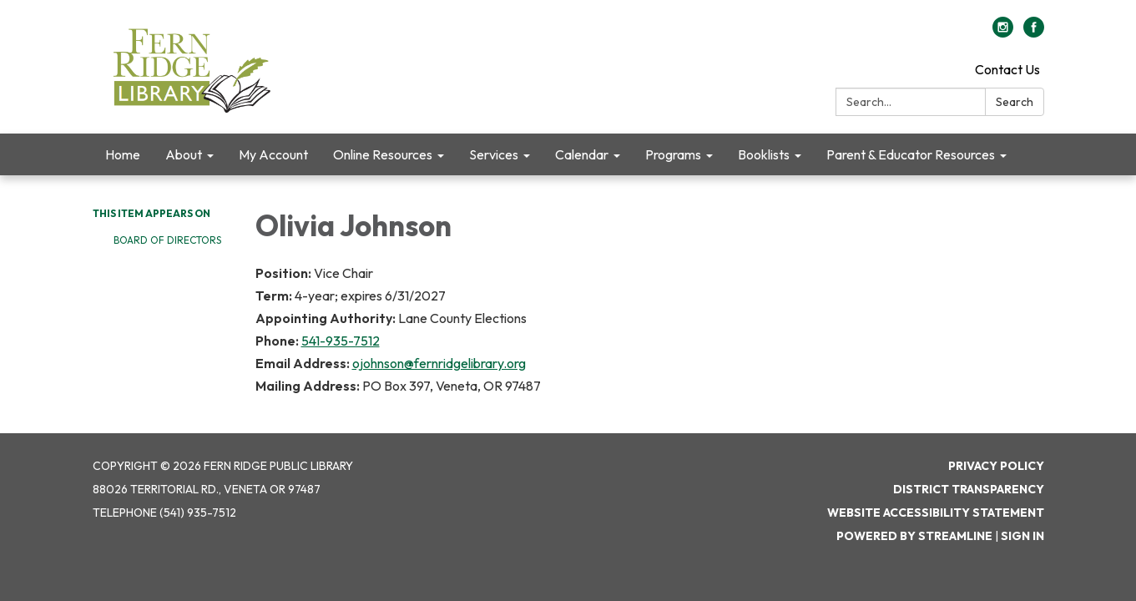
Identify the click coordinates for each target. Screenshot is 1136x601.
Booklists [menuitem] (764, 154)
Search (1014, 101)
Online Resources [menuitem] (382, 154)
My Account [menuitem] (273, 154)
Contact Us (1007, 69)
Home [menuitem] (122, 154)
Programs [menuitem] (673, 154)
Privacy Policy (996, 465)
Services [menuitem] (493, 154)
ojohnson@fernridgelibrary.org (439, 363)
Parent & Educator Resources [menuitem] (910, 154)
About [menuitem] (183, 154)
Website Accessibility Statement (935, 512)
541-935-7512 (340, 340)
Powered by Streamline (914, 535)
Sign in (1022, 535)
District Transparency (968, 489)
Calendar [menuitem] (581, 154)
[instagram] (1002, 32)
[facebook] (1033, 32)
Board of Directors (167, 240)
